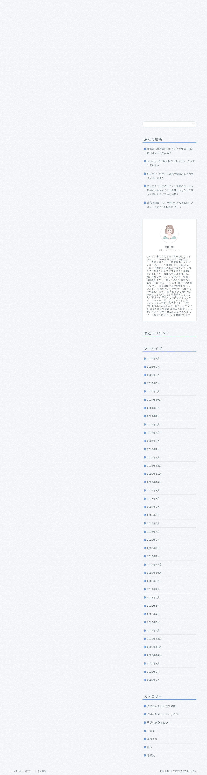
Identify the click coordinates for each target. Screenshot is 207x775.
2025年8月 (153, 358)
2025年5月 (153, 383)
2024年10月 (154, 399)
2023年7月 (153, 506)
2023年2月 (153, 548)
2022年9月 (153, 581)
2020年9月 (153, 663)
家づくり (152, 739)
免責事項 (42, 771)
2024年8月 (153, 408)
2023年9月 (153, 490)
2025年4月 (153, 391)
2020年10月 (154, 655)
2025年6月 (153, 374)
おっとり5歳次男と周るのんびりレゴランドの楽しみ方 (171, 163)
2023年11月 (154, 473)
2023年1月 (153, 556)
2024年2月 (153, 449)
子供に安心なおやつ (159, 722)
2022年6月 (153, 597)
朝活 (149, 747)
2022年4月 (153, 614)
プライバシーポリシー (23, 771)
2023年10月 (154, 482)
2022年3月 (153, 622)
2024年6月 (153, 424)
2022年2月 (153, 630)
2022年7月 (153, 589)
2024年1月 (153, 457)
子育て (151, 730)
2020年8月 (153, 671)
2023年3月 (153, 539)
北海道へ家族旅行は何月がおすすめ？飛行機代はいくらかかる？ (170, 151)
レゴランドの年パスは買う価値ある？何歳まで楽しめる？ (170, 175)
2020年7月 (153, 679)
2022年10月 (154, 572)
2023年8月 (153, 498)
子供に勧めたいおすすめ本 (162, 714)
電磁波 (151, 755)
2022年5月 (153, 605)
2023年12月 (154, 465)
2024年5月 (153, 432)
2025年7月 (153, 366)
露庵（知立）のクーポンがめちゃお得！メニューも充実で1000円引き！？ (170, 204)
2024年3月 (153, 440)
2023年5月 (153, 523)
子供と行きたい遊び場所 (161, 706)
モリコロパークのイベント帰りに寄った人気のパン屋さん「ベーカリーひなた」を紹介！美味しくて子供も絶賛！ (170, 190)
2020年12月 (154, 638)
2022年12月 (154, 564)
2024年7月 (153, 416)
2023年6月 (153, 515)
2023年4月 (153, 531)
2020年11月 (154, 647)
